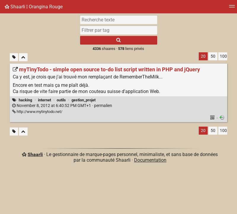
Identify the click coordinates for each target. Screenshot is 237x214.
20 (203, 56)
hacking (25, 100)
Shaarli (35, 154)
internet (44, 100)
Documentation (150, 160)
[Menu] (232, 8)
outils (61, 100)
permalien (62, 105)
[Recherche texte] (118, 19)
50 (213, 56)
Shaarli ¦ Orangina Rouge (34, 7)
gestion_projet (83, 100)
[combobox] (118, 30)
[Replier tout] (23, 57)
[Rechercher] (118, 40)
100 (223, 56)
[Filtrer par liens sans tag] (14, 57)
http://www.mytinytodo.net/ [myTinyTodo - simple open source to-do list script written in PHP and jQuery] (37, 111)
